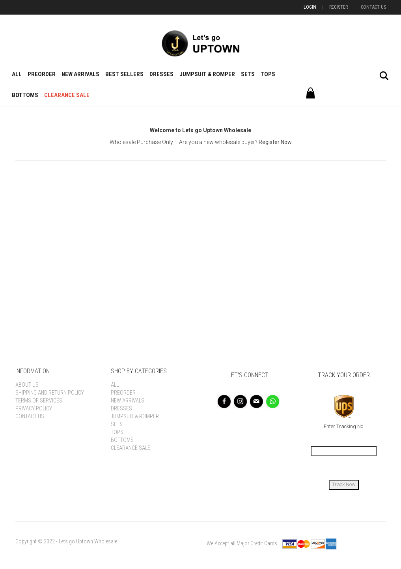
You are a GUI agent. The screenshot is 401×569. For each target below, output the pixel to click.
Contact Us (373, 7)
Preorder (42, 74)
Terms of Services (38, 400)
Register (338, 7)
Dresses (161, 74)
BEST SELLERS (124, 74)
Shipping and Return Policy (49, 392)
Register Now (275, 142)
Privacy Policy (33, 408)
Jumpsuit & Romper (207, 74)
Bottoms (25, 95)
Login (310, 7)
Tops (268, 74)
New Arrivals (80, 74)
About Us (27, 385)
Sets (248, 74)
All (17, 74)
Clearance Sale (67, 95)
